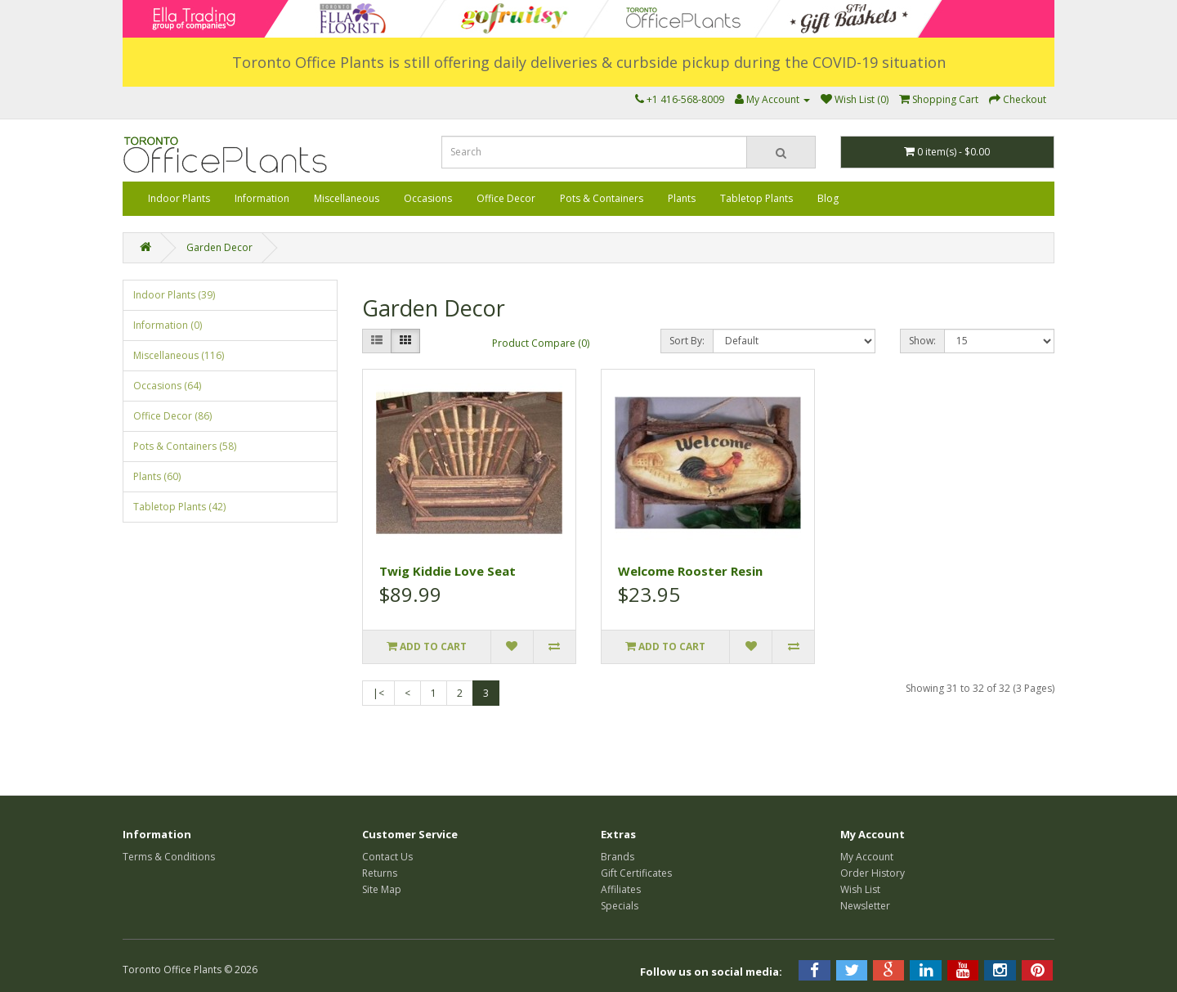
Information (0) (167, 325)
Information (262, 198)
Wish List (860, 889)
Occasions (428, 198)
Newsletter (865, 906)
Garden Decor (219, 247)
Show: (922, 341)
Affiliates (621, 889)
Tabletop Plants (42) (179, 507)
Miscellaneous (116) (178, 355)
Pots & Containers (601, 198)
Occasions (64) (167, 386)
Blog (828, 198)
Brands (617, 857)
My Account (866, 857)
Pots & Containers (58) (184, 446)
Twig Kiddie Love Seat (447, 571)
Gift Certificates (636, 873)
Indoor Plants (179, 198)
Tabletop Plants (756, 198)
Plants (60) (157, 476)
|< (378, 693)
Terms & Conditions (169, 857)
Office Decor (506, 198)
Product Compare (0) (540, 343)
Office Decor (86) (172, 416)
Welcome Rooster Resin (690, 571)
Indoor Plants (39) (174, 295)
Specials (619, 906)
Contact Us (387, 857)
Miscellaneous (346, 198)
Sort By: (687, 341)
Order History (872, 873)
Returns (379, 873)
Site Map (381, 889)
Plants (682, 198)
